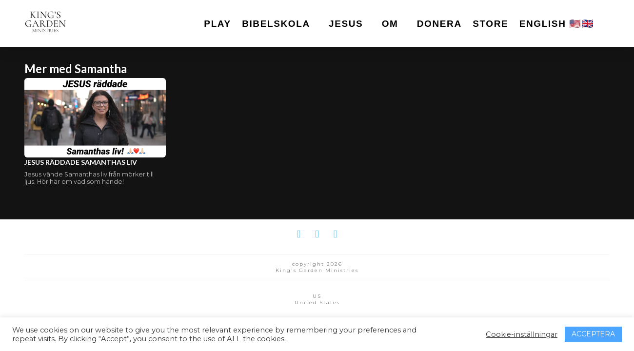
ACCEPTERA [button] (593, 334)
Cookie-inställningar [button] (521, 334)
